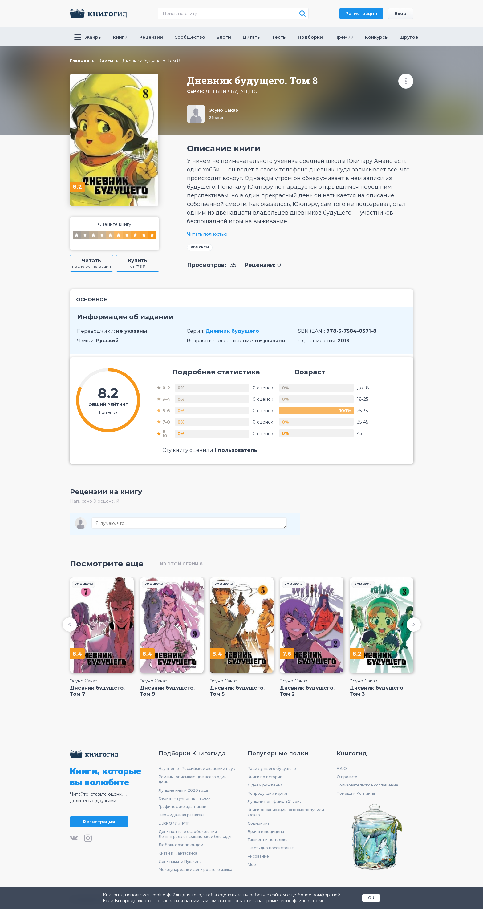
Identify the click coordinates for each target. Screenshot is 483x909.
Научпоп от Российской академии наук (197, 768)
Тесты (279, 37)
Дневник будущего (231, 91)
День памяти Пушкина (180, 861)
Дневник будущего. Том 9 (167, 691)
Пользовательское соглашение (367, 785)
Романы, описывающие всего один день (193, 779)
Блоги (224, 37)
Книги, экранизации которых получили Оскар (286, 812)
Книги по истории (265, 776)
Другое (409, 37)
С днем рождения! (266, 785)
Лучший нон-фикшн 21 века (275, 801)
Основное (91, 300)
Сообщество (189, 37)
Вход (401, 13)
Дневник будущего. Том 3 (377, 691)
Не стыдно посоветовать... (273, 848)
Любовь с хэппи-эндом (181, 845)
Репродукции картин (268, 793)
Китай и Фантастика (178, 853)
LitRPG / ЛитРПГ (174, 823)
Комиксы (200, 247)
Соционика (259, 823)
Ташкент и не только (268, 839)
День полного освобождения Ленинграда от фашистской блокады (195, 834)
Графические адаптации (182, 806)
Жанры (88, 37)
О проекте (347, 776)
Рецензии (151, 37)
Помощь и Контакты (356, 793)
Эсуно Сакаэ (223, 110)
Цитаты (252, 37)
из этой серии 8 (181, 564)
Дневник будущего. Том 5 (237, 691)
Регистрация (361, 13)
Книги (120, 37)
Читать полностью (207, 234)
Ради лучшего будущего (272, 768)
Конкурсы (376, 37)
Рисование (258, 856)
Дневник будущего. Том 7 (97, 691)
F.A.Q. (342, 768)
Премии (344, 37)
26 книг (216, 117)
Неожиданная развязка (182, 815)
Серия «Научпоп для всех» (184, 798)
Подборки (310, 37)
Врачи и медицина (266, 831)
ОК (371, 897)
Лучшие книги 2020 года (183, 790)
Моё (252, 864)
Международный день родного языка (195, 869)
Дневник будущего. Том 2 (307, 691)
